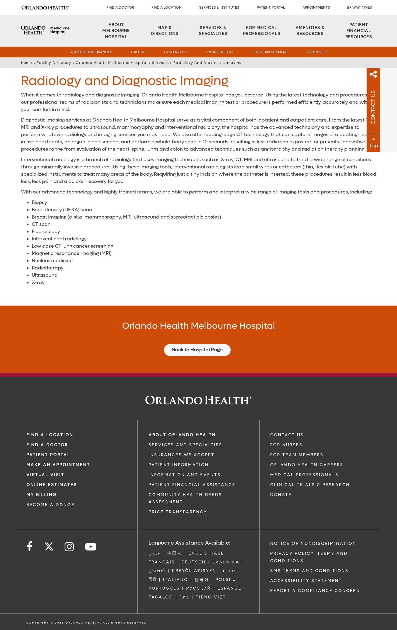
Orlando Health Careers (306, 465)
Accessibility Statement (306, 580)
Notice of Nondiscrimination (313, 543)
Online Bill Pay (220, 52)
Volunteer (316, 52)
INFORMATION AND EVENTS (185, 474)
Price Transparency (178, 512)
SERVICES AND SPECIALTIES (185, 445)
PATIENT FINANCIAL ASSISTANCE (192, 484)
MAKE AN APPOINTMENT (58, 465)
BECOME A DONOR (50, 504)
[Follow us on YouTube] (91, 547)
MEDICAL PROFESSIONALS (304, 474)
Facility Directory (54, 62)
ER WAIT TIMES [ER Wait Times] (359, 7)
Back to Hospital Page (197, 350)
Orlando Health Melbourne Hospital (111, 62)
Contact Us (175, 52)
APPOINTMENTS (316, 7)
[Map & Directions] (165, 31)
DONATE (281, 494)
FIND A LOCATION (167, 7)
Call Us (138, 52)
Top (390, 146)
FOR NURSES (286, 445)
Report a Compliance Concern (315, 590)
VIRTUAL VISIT (45, 474)
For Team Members (269, 52)
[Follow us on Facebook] (29, 547)
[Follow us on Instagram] (70, 547)
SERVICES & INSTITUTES (219, 7)
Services (160, 62)
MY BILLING (41, 494)
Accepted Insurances (91, 52)
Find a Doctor (120, 7)
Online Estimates (51, 484)
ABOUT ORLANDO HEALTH (182, 435)
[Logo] (45, 7)
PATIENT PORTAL (271, 7)
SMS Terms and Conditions (309, 570)
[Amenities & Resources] (310, 31)
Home (26, 62)
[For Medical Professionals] (262, 31)
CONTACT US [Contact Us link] (287, 435)
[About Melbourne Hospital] (116, 31)
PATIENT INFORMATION (179, 465)
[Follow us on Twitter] (49, 545)
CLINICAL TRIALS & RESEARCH (310, 484)
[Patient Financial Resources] (358, 31)
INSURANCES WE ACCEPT (182, 455)
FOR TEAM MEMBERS (297, 455)
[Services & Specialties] (213, 31)
